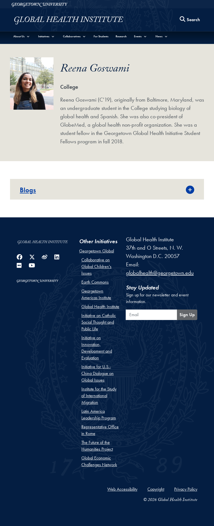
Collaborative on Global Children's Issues (96, 266)
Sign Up (187, 315)
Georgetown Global (96, 251)
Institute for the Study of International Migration (98, 395)
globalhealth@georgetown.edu (160, 272)
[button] (21, 36)
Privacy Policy (185, 489)
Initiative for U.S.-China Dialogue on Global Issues (97, 373)
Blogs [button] (28, 190)
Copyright (155, 489)
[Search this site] (190, 20)
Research (121, 36)
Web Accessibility (122, 489)
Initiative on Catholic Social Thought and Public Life (98, 322)
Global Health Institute (100, 306)
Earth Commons (95, 282)
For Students (101, 36)
